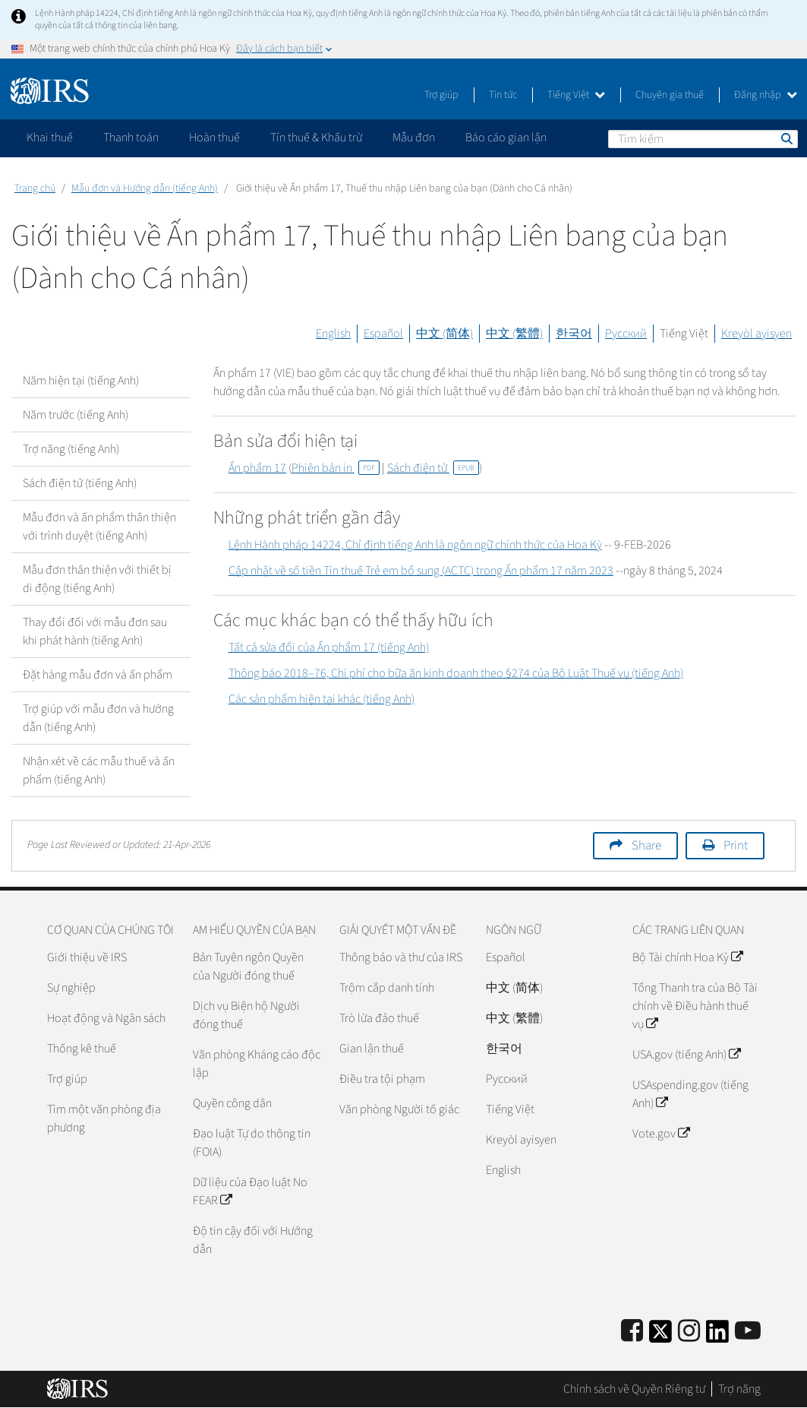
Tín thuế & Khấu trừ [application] (316, 137)
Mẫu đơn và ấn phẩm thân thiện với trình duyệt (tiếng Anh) (99, 526)
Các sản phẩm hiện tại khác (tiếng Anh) (322, 699)
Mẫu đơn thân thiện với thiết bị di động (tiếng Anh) (97, 579)
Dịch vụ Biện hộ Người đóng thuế (246, 1015)
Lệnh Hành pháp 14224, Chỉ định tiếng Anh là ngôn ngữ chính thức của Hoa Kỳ (415, 544)
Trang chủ (34, 188)
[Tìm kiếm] (703, 139)
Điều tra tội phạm (382, 1079)
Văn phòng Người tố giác (399, 1109)
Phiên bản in (336, 468)
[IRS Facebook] (632, 1331)
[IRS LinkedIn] (717, 1336)
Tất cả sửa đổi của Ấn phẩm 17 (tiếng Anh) (329, 647)
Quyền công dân (232, 1103)
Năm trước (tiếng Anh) (75, 415)
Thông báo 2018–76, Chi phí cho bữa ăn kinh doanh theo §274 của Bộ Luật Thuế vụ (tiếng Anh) (456, 673)
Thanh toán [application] (131, 137)
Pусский (507, 1079)
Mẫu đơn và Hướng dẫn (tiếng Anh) (144, 188)
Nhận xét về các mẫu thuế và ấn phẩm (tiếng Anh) (99, 770)
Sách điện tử (433, 468)
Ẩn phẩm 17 (257, 468)
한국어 (574, 333)
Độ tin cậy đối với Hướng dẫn (253, 1240)
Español (383, 333)
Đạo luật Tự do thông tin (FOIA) (252, 1142)
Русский (626, 333)
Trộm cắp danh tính (386, 987)
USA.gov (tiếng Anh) (686, 1054)
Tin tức (503, 95)
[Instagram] (689, 1331)
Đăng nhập (765, 95)
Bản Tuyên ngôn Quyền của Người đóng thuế (248, 966)
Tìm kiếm (785, 138)
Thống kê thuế (81, 1048)
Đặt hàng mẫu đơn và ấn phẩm (97, 674)
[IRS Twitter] (660, 1336)
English (333, 333)
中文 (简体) (444, 333)
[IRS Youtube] (748, 1331)
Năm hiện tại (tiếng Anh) (81, 380)
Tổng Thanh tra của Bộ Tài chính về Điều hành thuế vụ (695, 1006)
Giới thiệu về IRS (87, 957)
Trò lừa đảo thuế (379, 1018)
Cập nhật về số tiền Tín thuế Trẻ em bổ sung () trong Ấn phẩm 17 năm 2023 (421, 570)
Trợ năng (739, 1389)
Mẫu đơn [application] (413, 137)
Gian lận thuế (371, 1048)
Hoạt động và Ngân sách (106, 1018)
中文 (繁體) (514, 333)
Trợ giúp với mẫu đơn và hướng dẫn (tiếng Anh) (98, 718)
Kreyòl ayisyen (756, 333)
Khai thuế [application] (50, 137)
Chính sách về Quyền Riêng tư (634, 1389)
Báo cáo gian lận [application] (506, 137)
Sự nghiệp (71, 987)
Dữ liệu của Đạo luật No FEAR (250, 1191)
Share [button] (646, 846)
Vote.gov (660, 1133)
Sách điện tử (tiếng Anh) (80, 483)
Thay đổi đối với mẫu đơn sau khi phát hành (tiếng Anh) (95, 631)
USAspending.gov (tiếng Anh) (690, 1094)
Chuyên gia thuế (669, 95)
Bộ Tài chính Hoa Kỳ (687, 957)
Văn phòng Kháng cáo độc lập (256, 1063)
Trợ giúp (441, 95)
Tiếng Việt (576, 95)
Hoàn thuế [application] (214, 137)
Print (735, 846)
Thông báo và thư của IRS (400, 957)
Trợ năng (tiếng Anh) (71, 449)
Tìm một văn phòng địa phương (104, 1118)
